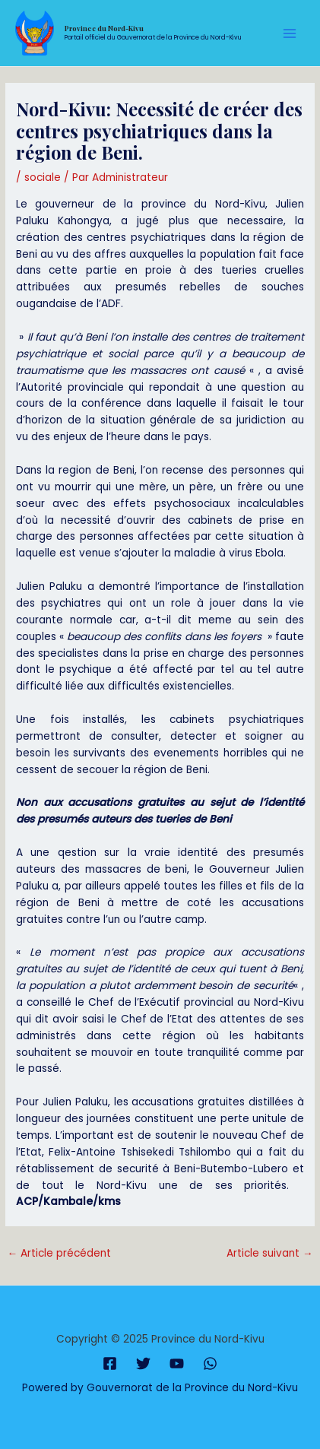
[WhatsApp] (210, 1363)
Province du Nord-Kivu (104, 28)
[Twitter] (143, 1363)
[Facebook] (110, 1363)
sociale (42, 177)
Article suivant (270, 1253)
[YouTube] (177, 1363)
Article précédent (59, 1253)
